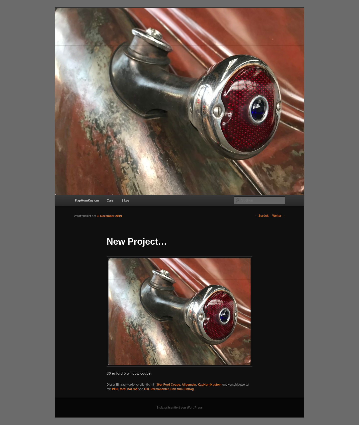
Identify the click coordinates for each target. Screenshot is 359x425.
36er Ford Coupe (168, 384)
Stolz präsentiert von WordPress (179, 407)
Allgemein (189, 384)
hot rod (132, 389)
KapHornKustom (87, 200)
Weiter (278, 215)
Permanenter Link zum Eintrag (172, 389)
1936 (114, 389)
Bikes (125, 200)
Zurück (262, 215)
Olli (146, 389)
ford (123, 389)
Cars (110, 200)
